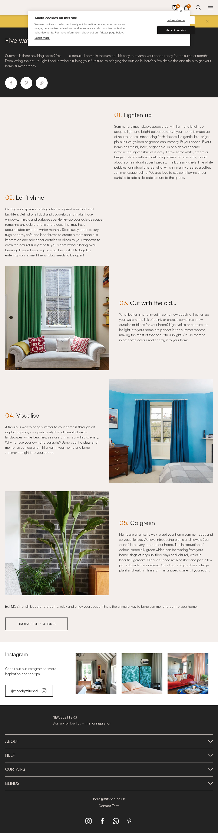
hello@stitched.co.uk (109, 799)
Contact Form (109, 806)
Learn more (42, 37)
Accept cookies (163, 30)
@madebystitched (29, 690)
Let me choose (163, 20)
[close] (181, 10)
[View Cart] (186, 7)
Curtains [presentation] (109, 769)
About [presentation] (109, 741)
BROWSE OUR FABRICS (36, 624)
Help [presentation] (109, 755)
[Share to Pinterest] (26, 83)
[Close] (207, 21)
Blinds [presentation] (109, 783)
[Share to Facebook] (11, 83)
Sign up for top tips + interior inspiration (82, 723)
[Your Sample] (174, 7)
